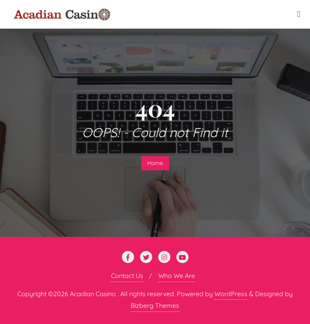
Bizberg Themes (155, 305)
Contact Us (127, 276)
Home (155, 163)
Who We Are (176, 276)
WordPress (230, 294)
